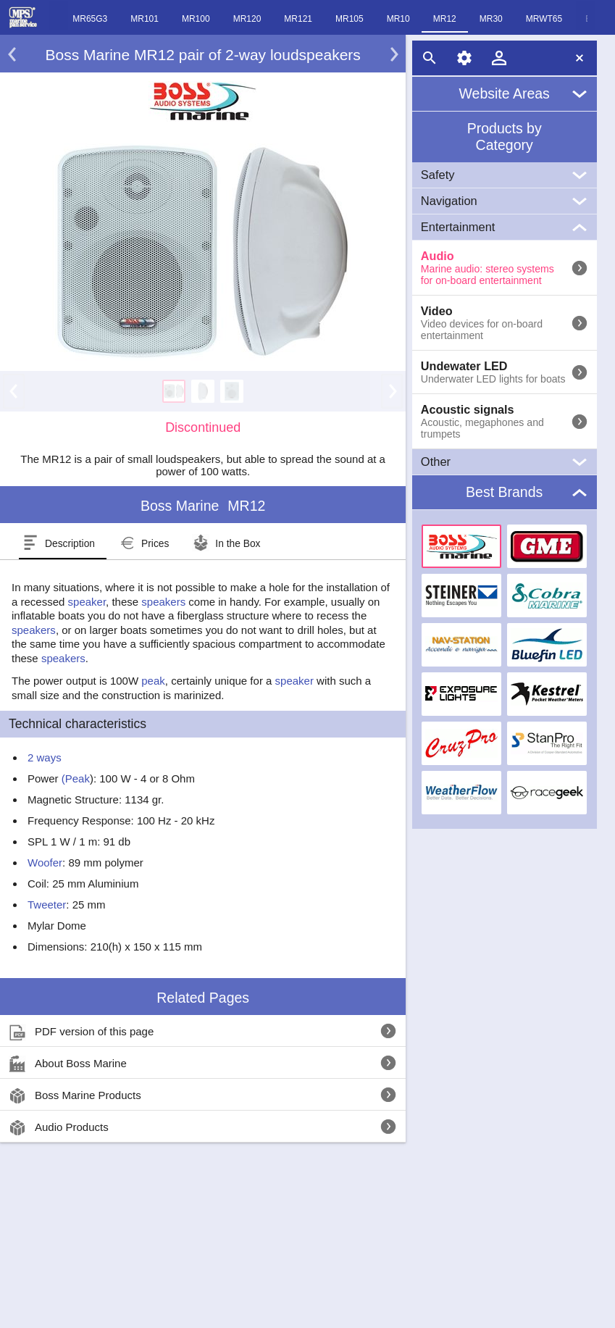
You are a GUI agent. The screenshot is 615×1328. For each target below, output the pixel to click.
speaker (87, 602)
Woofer (45, 862)
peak (153, 681)
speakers (163, 602)
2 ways (45, 757)
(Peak (74, 778)
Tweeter (47, 904)
